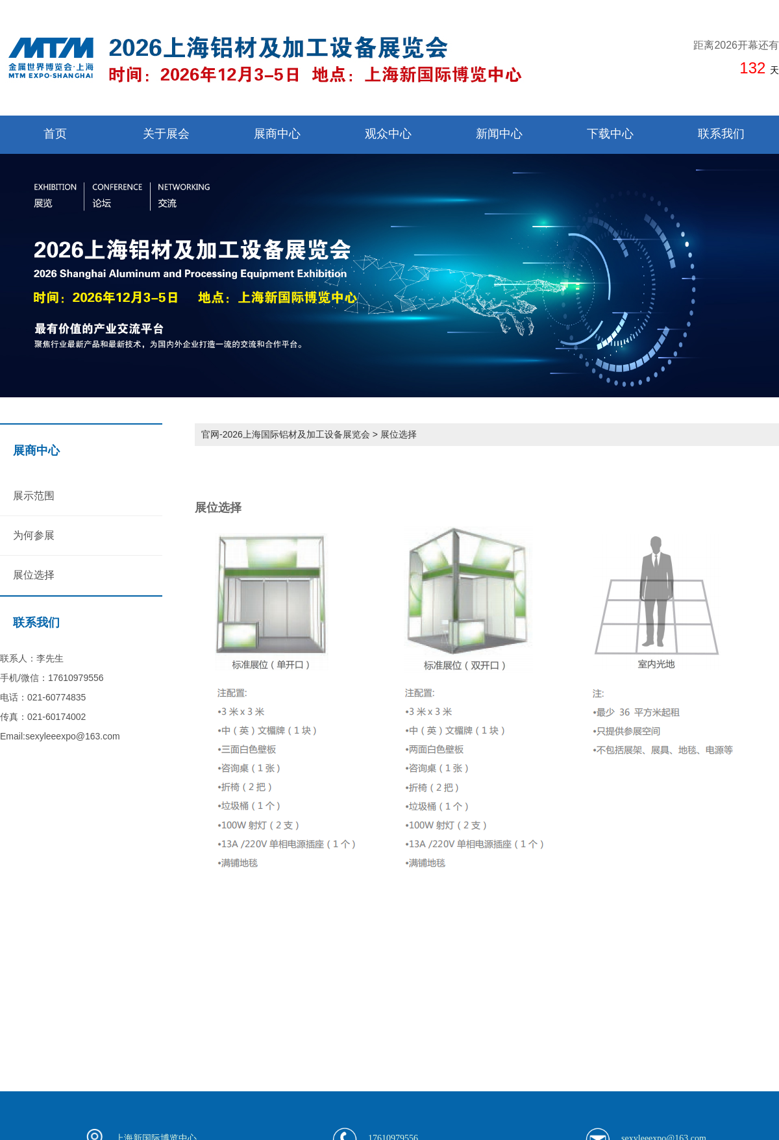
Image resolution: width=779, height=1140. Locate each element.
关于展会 (166, 133)
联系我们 (721, 133)
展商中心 (277, 133)
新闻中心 (499, 133)
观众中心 (388, 133)
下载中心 (610, 133)
